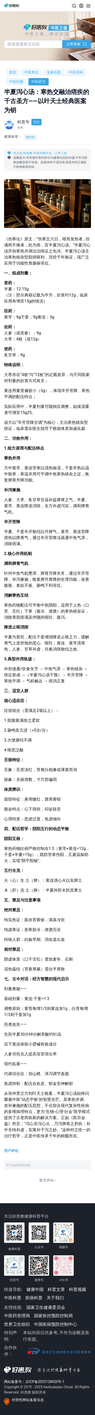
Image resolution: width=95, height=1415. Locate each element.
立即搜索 (76, 44)
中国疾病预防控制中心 (55, 1324)
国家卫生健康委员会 (45, 1307)
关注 (36, 122)
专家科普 (54, 72)
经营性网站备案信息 (28, 1400)
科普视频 (77, 1289)
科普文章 (56, 1289)
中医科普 (12, 1297)
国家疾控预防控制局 (53, 1315)
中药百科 (76, 72)
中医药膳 (16, 82)
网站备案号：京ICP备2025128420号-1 (34, 1382)
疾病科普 (34, 1297)
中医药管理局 (17, 1315)
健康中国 (35, 1289)
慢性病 (30, 137)
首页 (12, 72)
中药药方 (38, 82)
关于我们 (55, 1297)
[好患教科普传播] (11, 6)
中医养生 (31, 72)
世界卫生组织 (17, 1324)
